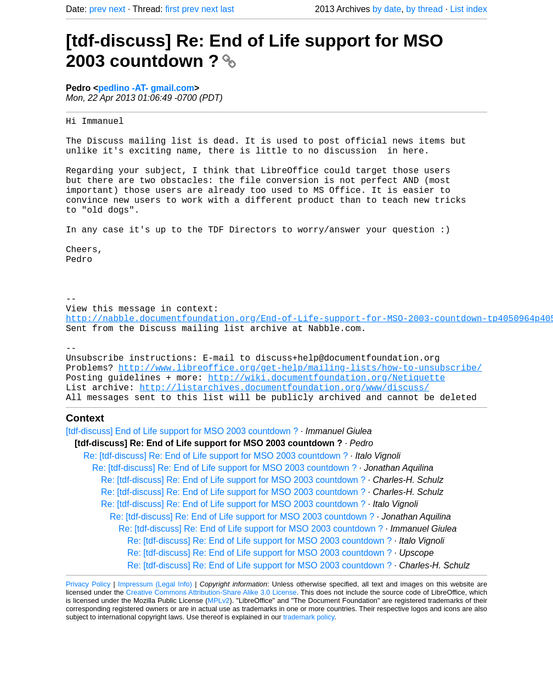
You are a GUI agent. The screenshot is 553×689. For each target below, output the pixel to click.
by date (387, 9)
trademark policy (308, 680)
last (227, 9)
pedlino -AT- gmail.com (146, 88)
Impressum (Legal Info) (155, 648)
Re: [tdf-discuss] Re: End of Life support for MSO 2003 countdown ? (215, 519)
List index (468, 9)
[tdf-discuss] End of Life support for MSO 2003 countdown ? (182, 494)
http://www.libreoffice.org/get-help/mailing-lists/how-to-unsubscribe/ (300, 424)
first (172, 9)
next (117, 9)
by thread (424, 9)
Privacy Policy (88, 648)
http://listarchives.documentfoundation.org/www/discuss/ (284, 448)
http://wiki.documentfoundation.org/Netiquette (326, 436)
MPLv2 (219, 664)
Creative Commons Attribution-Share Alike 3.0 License (211, 656)
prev (97, 9)
